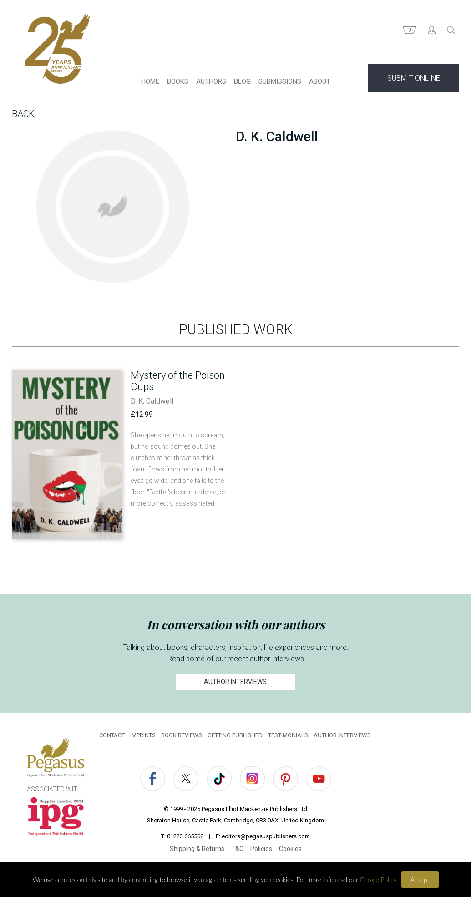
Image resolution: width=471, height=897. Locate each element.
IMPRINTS (143, 735)
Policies (261, 848)
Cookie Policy (378, 879)
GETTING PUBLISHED (235, 735)
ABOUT (319, 81)
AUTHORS (211, 81)
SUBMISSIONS (279, 81)
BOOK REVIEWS (181, 735)
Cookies (290, 848)
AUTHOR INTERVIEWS (235, 681)
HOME (150, 81)
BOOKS (177, 81)
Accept (420, 879)
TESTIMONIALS (288, 735)
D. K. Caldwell (152, 401)
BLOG (242, 81)
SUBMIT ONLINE (413, 78)
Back (23, 113)
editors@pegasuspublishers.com (266, 836)
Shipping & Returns (197, 848)
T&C (237, 848)
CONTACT (112, 735)
